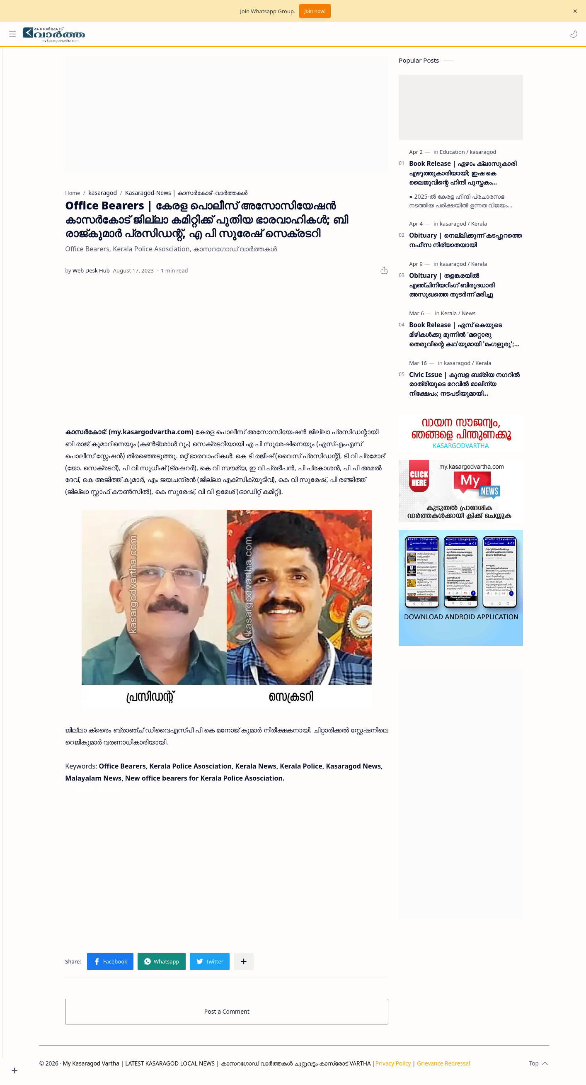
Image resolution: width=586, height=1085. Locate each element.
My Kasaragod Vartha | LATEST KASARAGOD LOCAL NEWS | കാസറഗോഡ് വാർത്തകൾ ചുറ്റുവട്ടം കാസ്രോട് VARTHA (231, 1067)
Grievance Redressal (458, 1067)
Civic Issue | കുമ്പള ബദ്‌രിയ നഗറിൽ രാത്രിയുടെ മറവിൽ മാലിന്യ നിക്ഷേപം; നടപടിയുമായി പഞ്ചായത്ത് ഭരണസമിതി (479, 388)
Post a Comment (241, 1015)
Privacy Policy (407, 1067)
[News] (483, 317)
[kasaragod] (497, 155)
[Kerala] (493, 227)
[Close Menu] (573, 11)
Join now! (314, 11)
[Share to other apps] (258, 965)
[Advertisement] (241, 118)
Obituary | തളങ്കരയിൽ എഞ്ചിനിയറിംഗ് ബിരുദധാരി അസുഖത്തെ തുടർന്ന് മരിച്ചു (466, 288)
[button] (571, 34)
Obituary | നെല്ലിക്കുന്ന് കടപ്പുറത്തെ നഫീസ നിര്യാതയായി (480, 244)
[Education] (468, 155)
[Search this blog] (172, 34)
